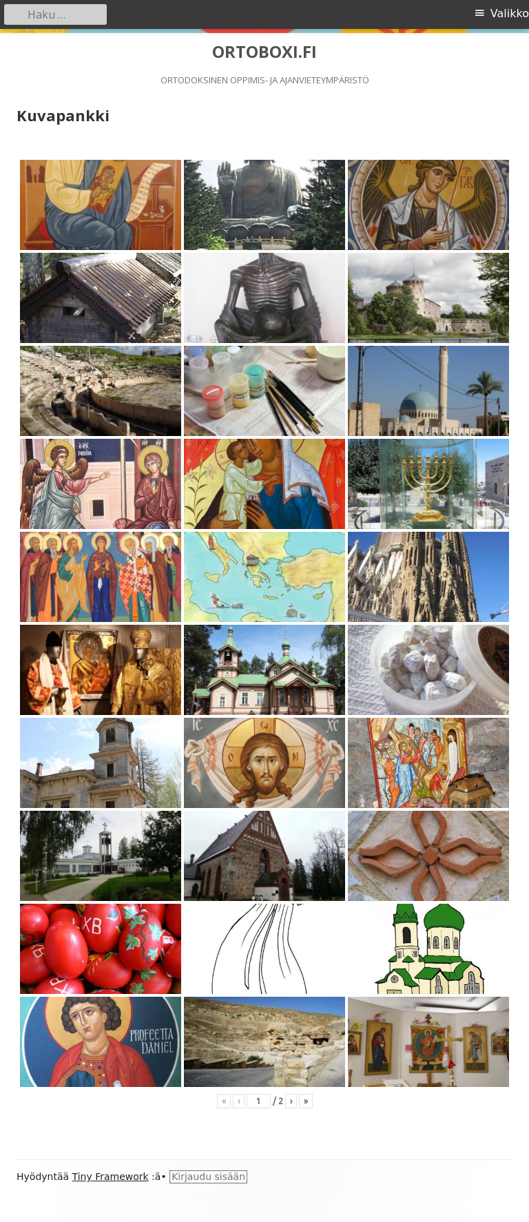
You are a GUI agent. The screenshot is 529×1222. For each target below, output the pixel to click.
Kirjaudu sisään (208, 1176)
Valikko (509, 13)
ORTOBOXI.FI (264, 52)
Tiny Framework (110, 1176)
